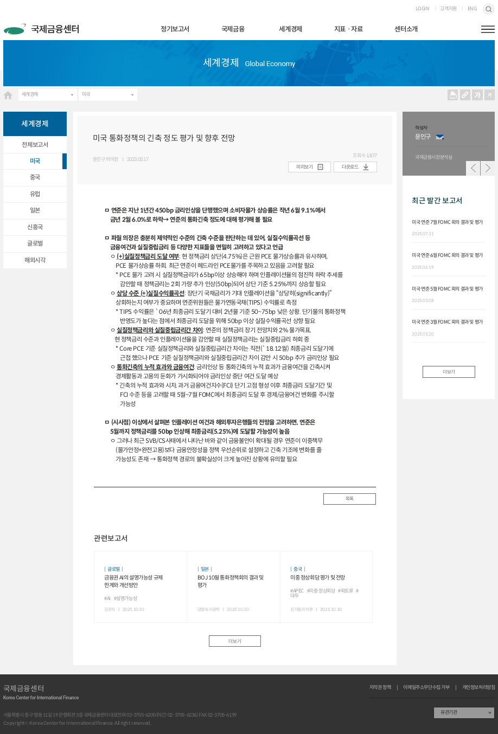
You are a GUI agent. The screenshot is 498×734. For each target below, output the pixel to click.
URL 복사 (465, 95)
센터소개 (405, 29)
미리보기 (304, 167)
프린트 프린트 (453, 95)
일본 (35, 210)
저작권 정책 (380, 687)
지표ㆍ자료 (348, 29)
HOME (7, 95)
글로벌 (35, 243)
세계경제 (290, 29)
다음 (488, 168)
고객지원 (448, 9)
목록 (350, 498)
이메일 (440, 137)
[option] (452, 144)
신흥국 (35, 227)
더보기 (234, 641)
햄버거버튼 (488, 29)
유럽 (35, 194)
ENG (472, 9)
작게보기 (490, 95)
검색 (489, 9)
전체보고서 (35, 145)
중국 (35, 177)
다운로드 (350, 167)
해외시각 (34, 260)
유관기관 (448, 712)
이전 (473, 168)
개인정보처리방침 (478, 687)
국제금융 (232, 29)
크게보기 (477, 95)
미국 (86, 94)
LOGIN (423, 9)
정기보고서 (175, 29)
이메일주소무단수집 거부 (426, 687)
